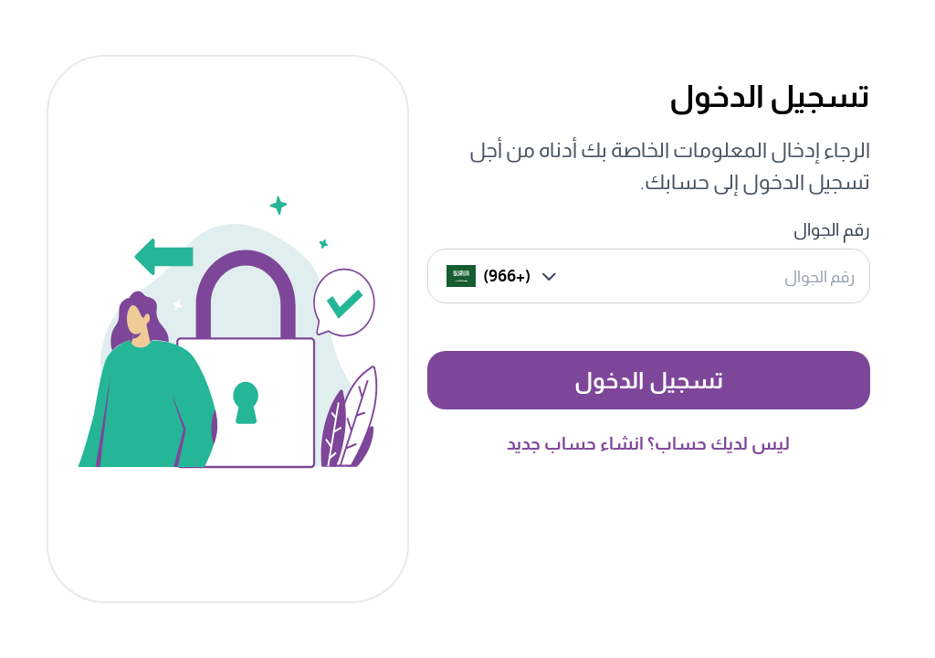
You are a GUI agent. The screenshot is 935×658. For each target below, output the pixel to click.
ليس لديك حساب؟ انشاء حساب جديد (648, 443)
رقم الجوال (831, 229)
